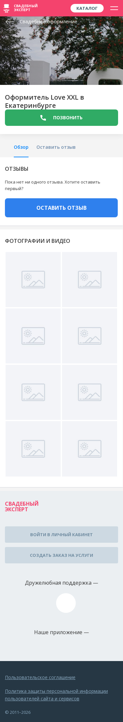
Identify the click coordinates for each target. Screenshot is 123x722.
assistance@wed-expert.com (66, 603)
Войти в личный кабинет (61, 534)
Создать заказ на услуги (61, 555)
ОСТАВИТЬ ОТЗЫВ (61, 207)
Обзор (21, 147)
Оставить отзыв (56, 147)
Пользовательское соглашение (40, 677)
